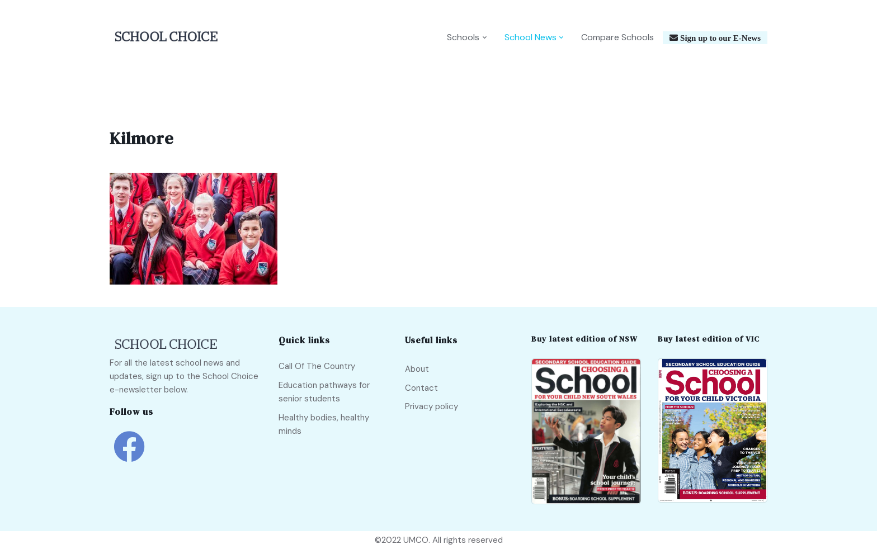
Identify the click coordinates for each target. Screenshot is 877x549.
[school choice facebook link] (129, 455)
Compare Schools (617, 37)
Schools (463, 37)
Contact (421, 388)
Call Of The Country (317, 366)
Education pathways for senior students (324, 392)
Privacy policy (431, 406)
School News (530, 37)
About (417, 369)
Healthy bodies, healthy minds (324, 424)
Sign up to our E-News (719, 38)
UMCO (415, 540)
